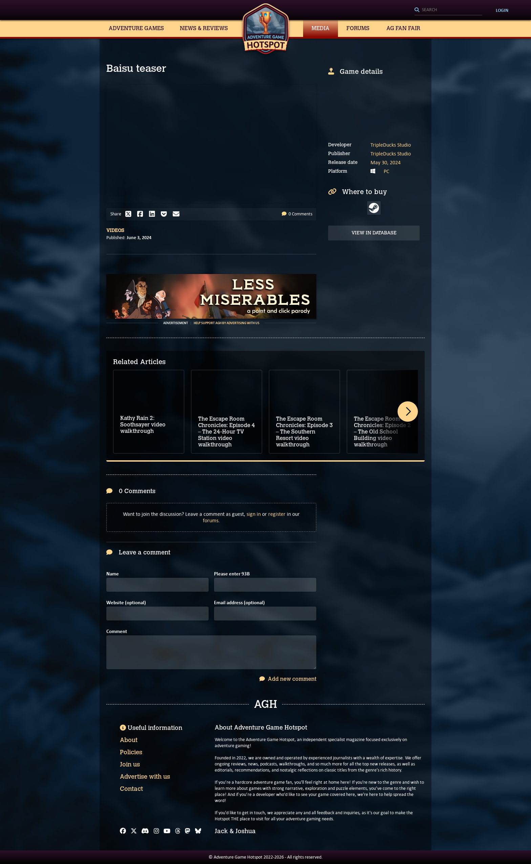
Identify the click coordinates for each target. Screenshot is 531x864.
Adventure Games (136, 28)
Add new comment (287, 679)
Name (112, 574)
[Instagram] (156, 831)
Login (502, 10)
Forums (357, 28)
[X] (134, 831)
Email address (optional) (239, 602)
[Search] (448, 10)
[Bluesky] (198, 831)
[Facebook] (123, 831)
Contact (131, 789)
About (128, 740)
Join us (130, 764)
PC (386, 171)
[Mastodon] (187, 831)
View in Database (374, 233)
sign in (254, 514)
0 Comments (297, 214)
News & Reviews (204, 28)
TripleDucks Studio (390, 145)
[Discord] (145, 831)
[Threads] (177, 831)
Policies (131, 752)
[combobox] (448, 10)
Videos (115, 230)
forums (210, 520)
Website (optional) (126, 602)
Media (321, 28)
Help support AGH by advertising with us (226, 323)
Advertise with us (145, 776)
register (276, 514)
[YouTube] (167, 831)
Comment (116, 631)
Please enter (232, 574)
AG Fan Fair (403, 28)
